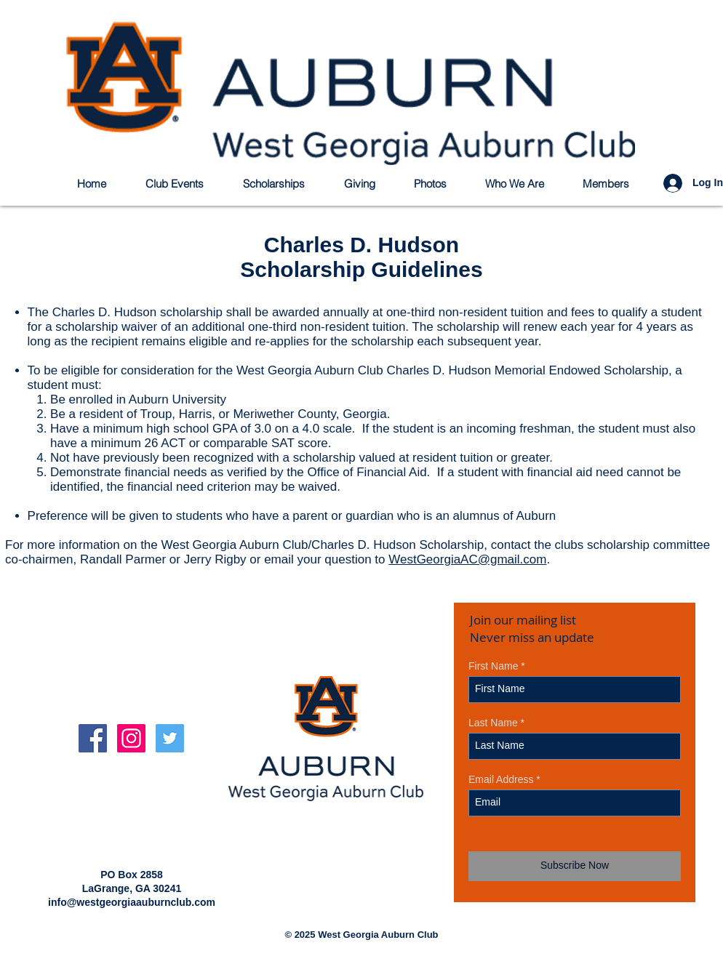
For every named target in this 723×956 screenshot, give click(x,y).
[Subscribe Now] (574, 866)
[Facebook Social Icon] (93, 738)
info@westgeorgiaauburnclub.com (131, 902)
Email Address (500, 779)
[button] (281, 183)
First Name (493, 666)
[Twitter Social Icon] (170, 738)
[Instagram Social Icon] (131, 738)
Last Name (493, 723)
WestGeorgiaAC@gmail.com (467, 559)
